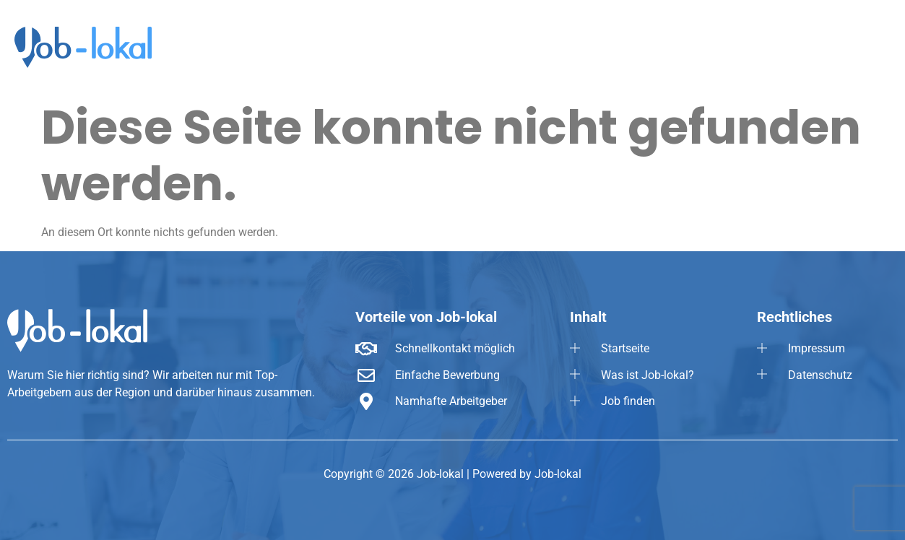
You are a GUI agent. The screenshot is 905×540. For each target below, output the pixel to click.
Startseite (590, 43)
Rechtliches (861, 43)
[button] (861, 43)
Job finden (776, 43)
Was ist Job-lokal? (682, 43)
